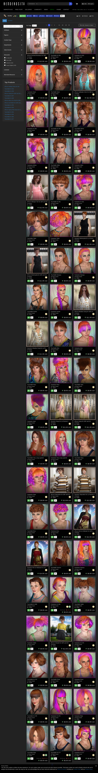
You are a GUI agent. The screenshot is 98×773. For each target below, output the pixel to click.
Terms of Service (62, 769)
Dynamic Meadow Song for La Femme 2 (38, 348)
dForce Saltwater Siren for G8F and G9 (85, 92)
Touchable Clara (78, 458)
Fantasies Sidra (78, 165)
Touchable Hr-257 (9, 119)
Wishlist (56, 15)
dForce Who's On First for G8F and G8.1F (15, 100)
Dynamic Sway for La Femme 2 (59, 421)
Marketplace (8, 9)
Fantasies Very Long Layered (59, 458)
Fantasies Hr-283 (79, 55)
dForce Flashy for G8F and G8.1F (13, 93)
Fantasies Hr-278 (55, 716)
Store (35, 15)
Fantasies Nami (31, 92)
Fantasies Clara (31, 494)
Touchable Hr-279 (32, 679)
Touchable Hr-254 (9, 114)
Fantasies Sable (31, 643)
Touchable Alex (55, 348)
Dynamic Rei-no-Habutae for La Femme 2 (38, 567)
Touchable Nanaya (56, 275)
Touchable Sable (79, 604)
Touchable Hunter (32, 311)
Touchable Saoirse (56, 567)
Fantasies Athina (31, 165)
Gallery (41, 15)
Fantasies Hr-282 (32, 128)
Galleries (28, 9)
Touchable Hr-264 (9, 112)
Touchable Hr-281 (56, 201)
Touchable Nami (55, 92)
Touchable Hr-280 (9, 116)
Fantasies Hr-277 (79, 752)
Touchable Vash (78, 384)
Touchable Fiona (55, 679)
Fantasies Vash (31, 421)
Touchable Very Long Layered (35, 458)
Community (38, 9)
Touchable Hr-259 (9, 107)
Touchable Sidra (55, 165)
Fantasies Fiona (78, 679)
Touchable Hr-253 (9, 89)
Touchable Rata (31, 752)
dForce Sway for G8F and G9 (82, 421)
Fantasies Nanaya (79, 275)
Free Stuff (19, 9)
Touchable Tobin (31, 238)
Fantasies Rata (78, 716)
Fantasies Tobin (55, 238)
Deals (52, 9)
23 (66, 25)
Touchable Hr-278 (32, 716)
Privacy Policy (88, 769)
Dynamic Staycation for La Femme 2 (84, 494)
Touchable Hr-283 (56, 55)
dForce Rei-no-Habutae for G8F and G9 (85, 531)
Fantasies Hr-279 (79, 643)
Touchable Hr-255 (9, 105)
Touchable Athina (79, 128)
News (46, 9)
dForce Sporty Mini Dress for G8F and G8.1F (16, 109)
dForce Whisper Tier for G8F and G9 (37, 201)
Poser (59, 9)
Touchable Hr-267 (9, 95)
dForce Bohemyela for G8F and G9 (37, 275)
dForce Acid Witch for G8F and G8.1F (14, 102)
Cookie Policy (77, 769)
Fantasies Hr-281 (79, 201)
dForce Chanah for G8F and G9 (59, 643)
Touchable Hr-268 (9, 98)
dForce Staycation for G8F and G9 (60, 494)
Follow (22, 15)
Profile (29, 15)
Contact (66, 9)
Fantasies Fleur (55, 384)
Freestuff (49, 15)
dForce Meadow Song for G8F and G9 (85, 311)
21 (59, 25)
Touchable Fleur (31, 384)
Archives (10, 20)
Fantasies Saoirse (79, 567)
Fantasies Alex (78, 348)
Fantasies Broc (55, 531)
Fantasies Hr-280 (55, 604)
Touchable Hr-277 (56, 752)
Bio (62, 15)
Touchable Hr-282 (56, 128)
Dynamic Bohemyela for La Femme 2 (84, 238)
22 (62, 25)
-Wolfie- (30, 58)
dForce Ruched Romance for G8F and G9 (38, 55)
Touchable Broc (31, 531)
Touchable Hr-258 (9, 91)
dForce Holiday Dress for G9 (12, 86)
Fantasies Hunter (55, 311)
